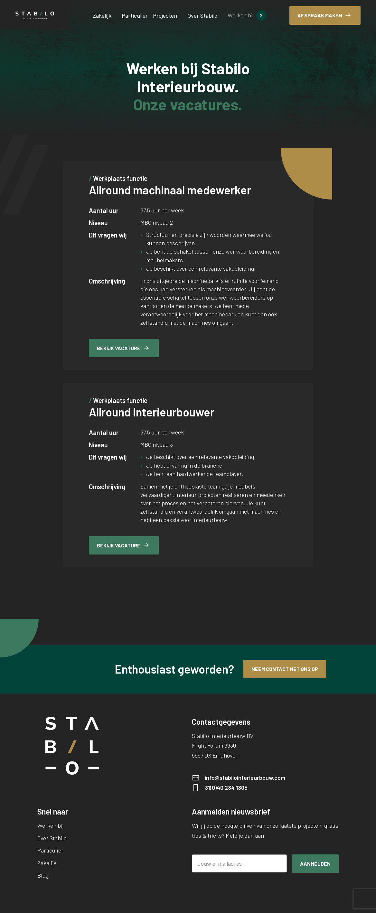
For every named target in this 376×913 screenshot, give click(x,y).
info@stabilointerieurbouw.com (245, 777)
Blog (42, 875)
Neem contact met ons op (284, 669)
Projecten (165, 15)
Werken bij (241, 15)
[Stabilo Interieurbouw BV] (35, 15)
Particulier (135, 15)
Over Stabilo (202, 15)
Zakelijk (102, 15)
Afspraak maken (319, 15)
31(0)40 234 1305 (226, 787)
